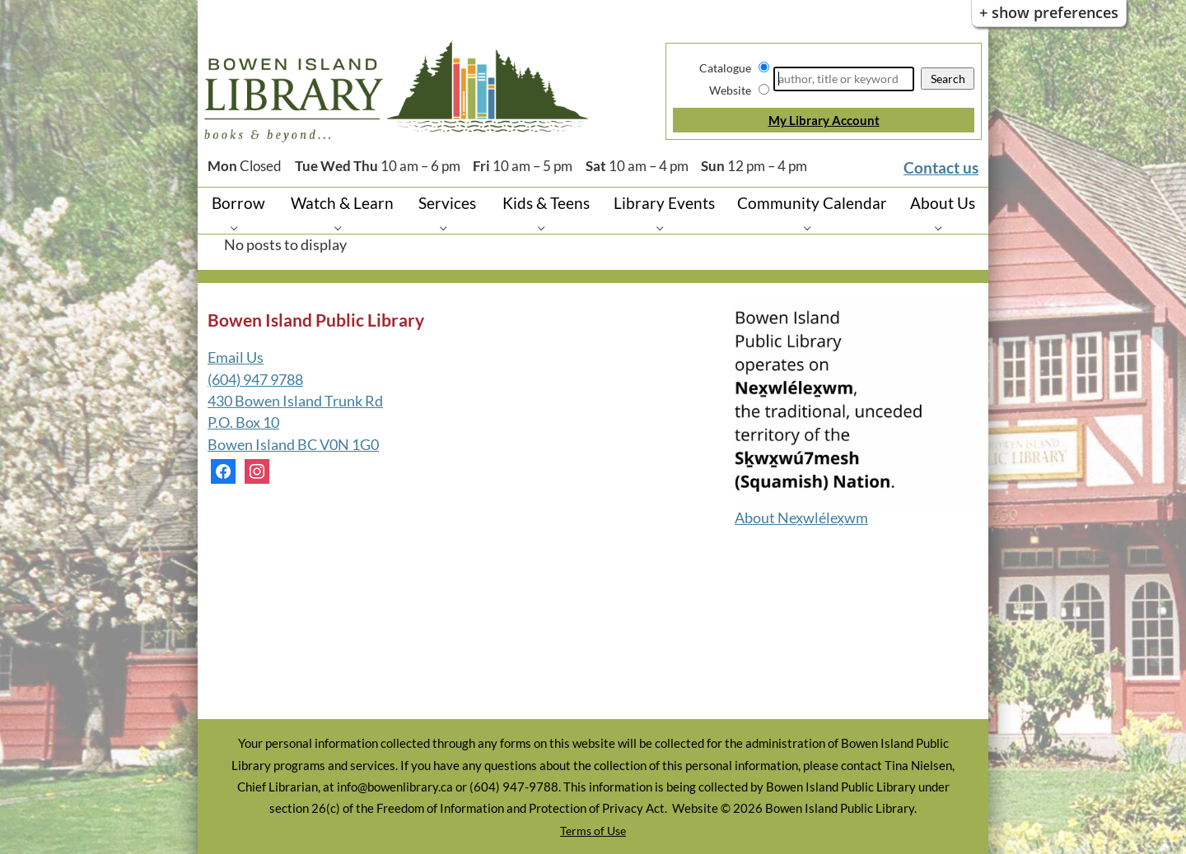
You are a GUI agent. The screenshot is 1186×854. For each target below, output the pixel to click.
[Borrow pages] (238, 227)
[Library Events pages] (664, 227)
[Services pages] (448, 227)
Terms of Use (593, 831)
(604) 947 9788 (255, 379)
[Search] (843, 79)
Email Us (236, 357)
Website (730, 90)
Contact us (941, 167)
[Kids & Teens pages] (546, 227)
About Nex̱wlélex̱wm (801, 518)
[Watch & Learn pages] (342, 227)
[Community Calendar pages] (812, 227)
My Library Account (824, 120)
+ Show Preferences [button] (1048, 12)
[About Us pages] (943, 227)
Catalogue (725, 68)
